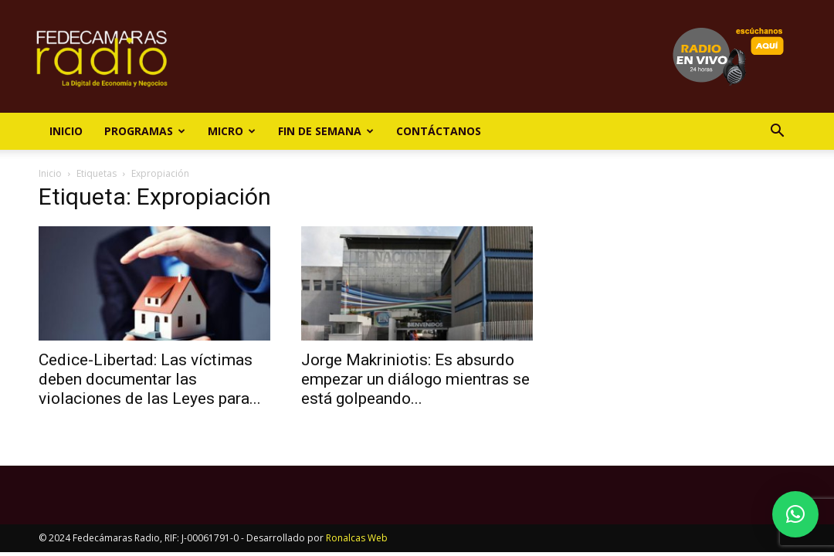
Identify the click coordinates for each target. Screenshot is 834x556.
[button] (776, 132)
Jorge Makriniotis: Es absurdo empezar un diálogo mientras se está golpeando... (415, 379)
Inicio (66, 131)
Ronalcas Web (357, 537)
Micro (232, 131)
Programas (144, 131)
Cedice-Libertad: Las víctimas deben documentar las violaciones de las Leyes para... (150, 379)
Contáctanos (438, 131)
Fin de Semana (326, 131)
